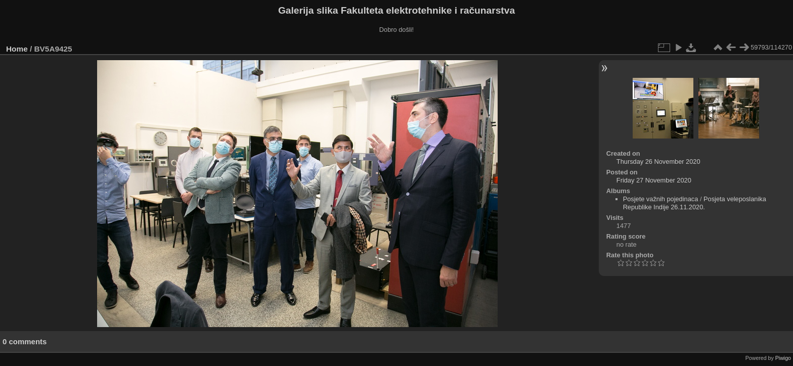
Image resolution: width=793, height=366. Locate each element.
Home (17, 48)
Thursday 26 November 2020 (658, 161)
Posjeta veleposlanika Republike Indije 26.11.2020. (694, 203)
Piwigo (783, 358)
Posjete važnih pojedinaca (660, 199)
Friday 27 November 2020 (653, 180)
